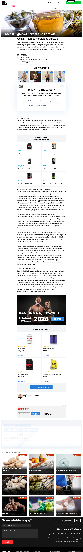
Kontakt (40, 533)
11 (20, 537)
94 (75, 540)
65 (28, 540)
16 (28, 537)
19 (33, 537)
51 (5, 540)
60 (20, 540)
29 (49, 537)
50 (4, 540)
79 (51, 540)
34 (57, 537)
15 (26, 537)
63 (25, 540)
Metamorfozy (33, 8)
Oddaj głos (35, 379)
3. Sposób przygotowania (25, 62)
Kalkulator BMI (53, 513)
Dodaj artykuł (25, 533)
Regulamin (34, 533)
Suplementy (19, 521)
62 (23, 540)
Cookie (46, 533)
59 (18, 540)
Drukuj (47, 379)
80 (52, 540)
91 (70, 540)
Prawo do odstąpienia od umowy (34, 546)
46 (76, 537)
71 (38, 540)
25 (42, 537)
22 (37, 537)
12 (21, 537)
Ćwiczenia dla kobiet (55, 511)
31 (52, 537)
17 (29, 537)
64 (27, 540)
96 (78, 540)
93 (74, 540)
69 (35, 540)
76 (46, 540)
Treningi (18, 516)
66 (30, 540)
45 (75, 537)
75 (44, 540)
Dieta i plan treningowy (8, 8)
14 (24, 537)
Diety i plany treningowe (22, 511)
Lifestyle (35, 523)
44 (73, 537)
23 (39, 537)
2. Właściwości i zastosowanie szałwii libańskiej (32, 59)
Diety (17, 518)
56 (14, 540)
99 (32, 542)
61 (22, 540)
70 (36, 540)
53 (9, 540)
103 (41, 542)
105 (45, 542)
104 (43, 542)
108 (52, 542)
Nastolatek (36, 521)
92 (72, 540)
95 (77, 540)
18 (31, 537)
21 (36, 537)
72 (40, 540)
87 (64, 540)
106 (48, 542)
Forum (51, 526)
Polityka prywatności (56, 533)
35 (58, 537)
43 (71, 537)
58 (17, 540)
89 (67, 540)
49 (2, 540)
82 (56, 540)
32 (54, 537)
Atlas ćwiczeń (77, 8)
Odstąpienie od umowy (52, 546)
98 (30, 542)
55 (12, 540)
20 (34, 537)
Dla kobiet (35, 513)
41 (68, 537)
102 (39, 542)
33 (55, 537)
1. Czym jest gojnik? (23, 57)
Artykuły (55, 8)
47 (78, 537)
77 (48, 540)
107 (50, 542)
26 (44, 537)
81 (54, 540)
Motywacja (52, 516)
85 (61, 540)
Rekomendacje (53, 523)
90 (69, 540)
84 (59, 540)
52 (7, 540)
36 (60, 537)
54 (10, 540)
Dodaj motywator (54, 518)
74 (43, 540)
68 (33, 540)
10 (18, 537)
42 (70, 537)
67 (31, 540)
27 (46, 537)
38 (63, 537)
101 (36, 542)
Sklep (17, 513)
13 (23, 537)
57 (15, 540)
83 (57, 540)
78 (49, 540)
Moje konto (36, 516)
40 (67, 537)
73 (41, 540)
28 (47, 537)
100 (34, 542)
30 (50, 537)
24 (41, 537)
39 (65, 537)
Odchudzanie (36, 518)
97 (80, 540)
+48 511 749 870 (75, 494)
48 (80, 537)
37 (62, 537)
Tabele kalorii (53, 521)
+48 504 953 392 (57, 494)
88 (65, 540)
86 (62, 540)
